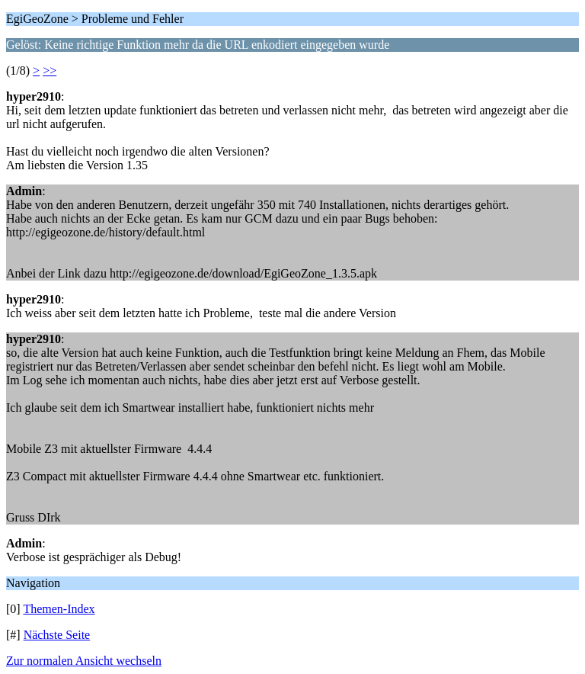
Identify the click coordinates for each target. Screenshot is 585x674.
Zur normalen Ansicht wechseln (83, 660)
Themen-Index (58, 608)
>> (49, 70)
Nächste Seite (57, 634)
